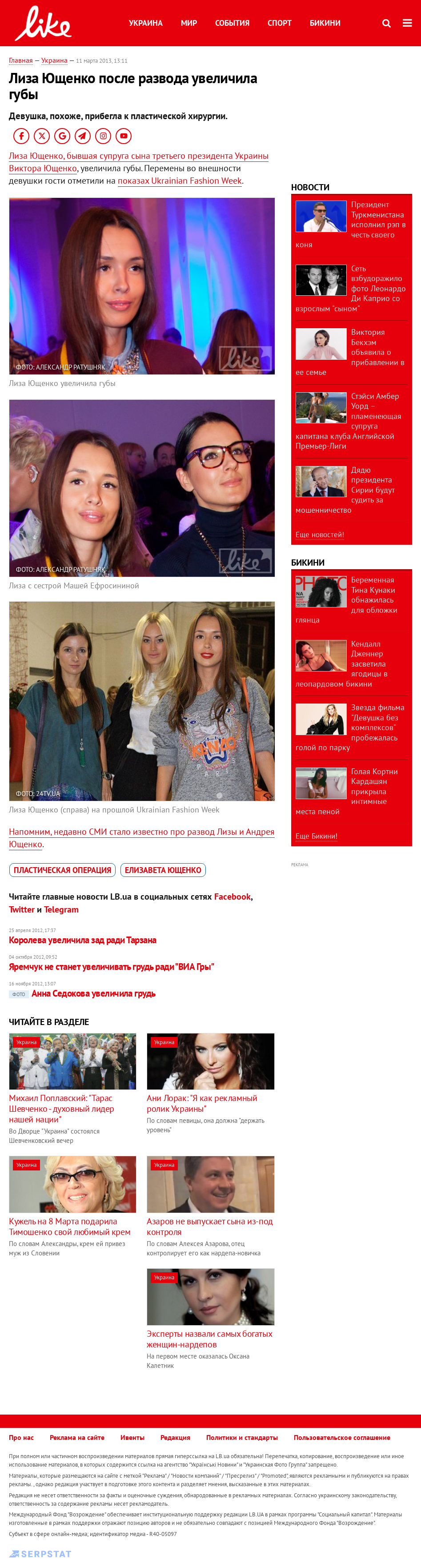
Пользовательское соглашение (342, 1437)
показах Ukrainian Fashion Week (180, 180)
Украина (146, 23)
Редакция (175, 1437)
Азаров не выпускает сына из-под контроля (210, 1226)
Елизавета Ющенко (163, 870)
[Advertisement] (83, 1330)
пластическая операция (62, 870)
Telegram (61, 909)
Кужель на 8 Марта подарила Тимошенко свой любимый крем (69, 1226)
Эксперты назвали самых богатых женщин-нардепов (209, 1339)
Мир (189, 23)
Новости (310, 187)
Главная (21, 60)
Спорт (280, 23)
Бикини (325, 23)
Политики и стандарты (242, 1437)
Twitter (22, 909)
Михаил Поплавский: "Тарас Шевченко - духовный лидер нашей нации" (61, 1108)
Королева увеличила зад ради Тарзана (82, 940)
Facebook (232, 896)
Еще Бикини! (316, 836)
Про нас (21, 1437)
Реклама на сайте (77, 1437)
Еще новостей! (320, 534)
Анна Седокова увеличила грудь (82, 993)
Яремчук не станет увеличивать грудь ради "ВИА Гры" (111, 967)
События (232, 23)
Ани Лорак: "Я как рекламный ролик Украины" (202, 1103)
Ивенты (132, 1437)
